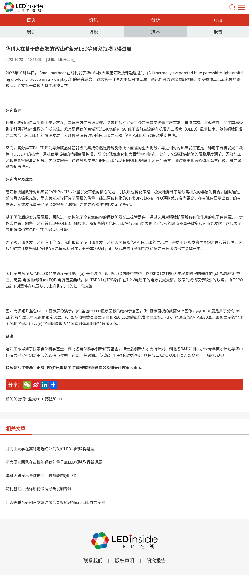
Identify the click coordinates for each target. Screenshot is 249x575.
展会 (31, 31)
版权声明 (124, 560)
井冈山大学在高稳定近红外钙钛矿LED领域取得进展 (50, 448)
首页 (31, 20)
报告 (217, 31)
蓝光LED (35, 399)
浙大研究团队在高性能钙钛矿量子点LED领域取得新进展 (54, 462)
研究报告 (156, 560)
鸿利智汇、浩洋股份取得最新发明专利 (39, 489)
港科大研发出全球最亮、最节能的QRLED (41, 475)
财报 (217, 20)
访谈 (93, 31)
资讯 (93, 20)
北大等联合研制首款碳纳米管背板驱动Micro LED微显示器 (55, 502)
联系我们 (93, 560)
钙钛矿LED (54, 399)
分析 (155, 20)
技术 (155, 31)
